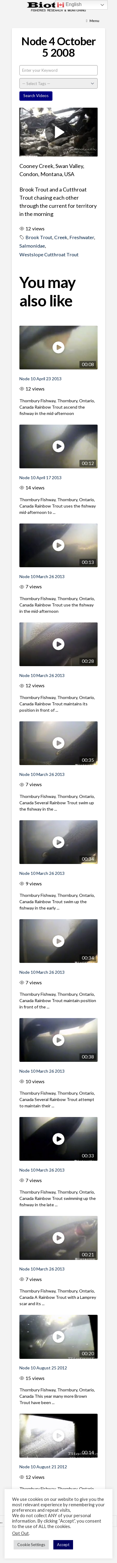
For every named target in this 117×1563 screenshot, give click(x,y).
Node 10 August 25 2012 (43, 1367)
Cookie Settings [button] (31, 1544)
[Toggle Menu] (92, 21)
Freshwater (81, 237)
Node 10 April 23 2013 (40, 378)
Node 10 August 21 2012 (43, 1466)
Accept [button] (63, 1544)
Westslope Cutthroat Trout (49, 254)
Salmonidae (32, 245)
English (69, 4)
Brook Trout (38, 237)
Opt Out (20, 1533)
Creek (60, 237)
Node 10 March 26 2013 (42, 576)
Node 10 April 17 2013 (40, 477)
